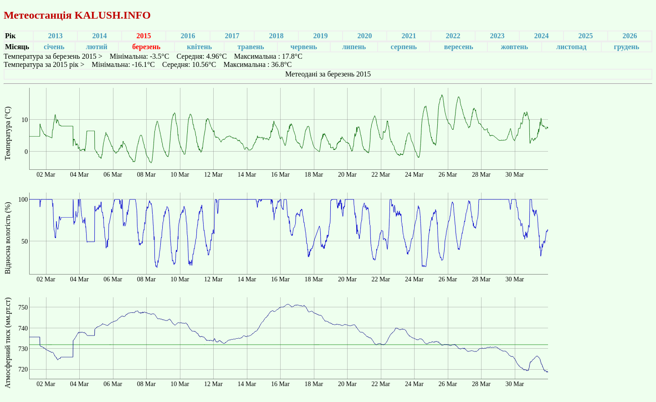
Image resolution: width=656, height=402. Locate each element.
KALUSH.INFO (112, 15)
